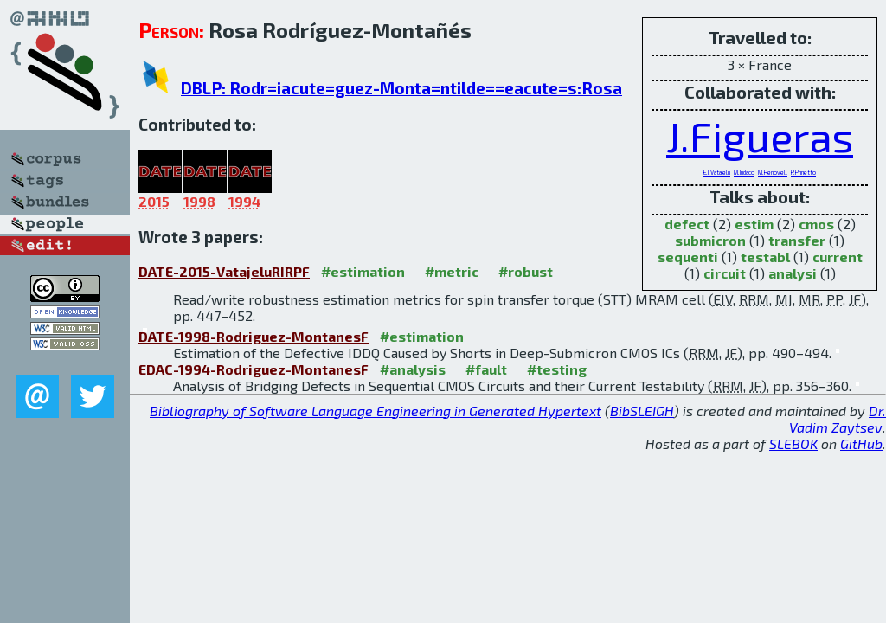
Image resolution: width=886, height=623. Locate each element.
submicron (710, 240)
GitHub (861, 443)
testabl (765, 256)
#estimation (363, 271)
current (837, 256)
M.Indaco (744, 172)
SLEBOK (793, 443)
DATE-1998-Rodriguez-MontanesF (253, 336)
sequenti (688, 256)
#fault (486, 369)
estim (754, 223)
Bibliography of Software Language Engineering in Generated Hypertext (375, 410)
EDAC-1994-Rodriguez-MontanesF (253, 369)
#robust (525, 271)
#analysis (413, 369)
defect (686, 223)
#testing (557, 369)
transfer (796, 240)
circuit (724, 273)
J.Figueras (759, 136)
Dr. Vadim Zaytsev (837, 418)
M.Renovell (772, 172)
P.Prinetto (803, 172)
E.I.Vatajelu (716, 172)
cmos (816, 223)
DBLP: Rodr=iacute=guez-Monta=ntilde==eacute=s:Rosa (401, 88)
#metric (451, 271)
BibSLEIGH (642, 410)
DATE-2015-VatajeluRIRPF (224, 271)
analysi (792, 273)
